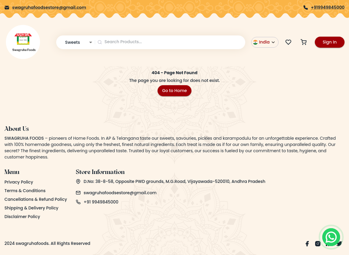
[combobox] (170, 42)
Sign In (330, 42)
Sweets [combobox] (72, 42)
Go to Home (174, 91)
